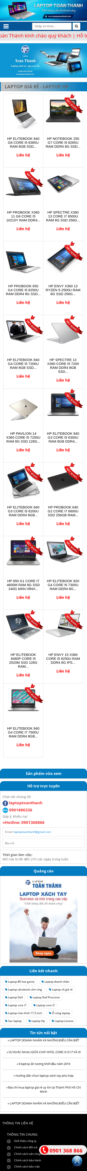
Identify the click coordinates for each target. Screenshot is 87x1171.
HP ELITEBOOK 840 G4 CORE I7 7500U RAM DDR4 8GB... (23, 732)
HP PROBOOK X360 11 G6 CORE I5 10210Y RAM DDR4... (23, 216)
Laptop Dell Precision (45, 997)
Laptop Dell (14, 997)
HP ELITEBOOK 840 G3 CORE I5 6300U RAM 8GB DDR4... (63, 437)
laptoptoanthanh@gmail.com (32, 832)
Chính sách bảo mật (27, 1166)
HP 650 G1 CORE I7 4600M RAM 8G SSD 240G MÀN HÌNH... (23, 585)
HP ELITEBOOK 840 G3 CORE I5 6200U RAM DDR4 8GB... (23, 511)
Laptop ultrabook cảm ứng (23, 989)
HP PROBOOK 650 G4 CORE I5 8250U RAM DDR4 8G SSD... (23, 290)
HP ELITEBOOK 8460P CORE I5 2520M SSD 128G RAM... (23, 660)
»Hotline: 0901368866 (24, 822)
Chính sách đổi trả (25, 1147)
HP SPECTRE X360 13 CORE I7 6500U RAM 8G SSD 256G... (63, 216)
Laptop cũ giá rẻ (61, 989)
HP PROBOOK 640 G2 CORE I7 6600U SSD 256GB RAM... (63, 511)
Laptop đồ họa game (20, 982)
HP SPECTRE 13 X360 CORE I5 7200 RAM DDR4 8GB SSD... (63, 365)
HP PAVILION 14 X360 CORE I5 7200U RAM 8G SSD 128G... (23, 437)
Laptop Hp (37, 1021)
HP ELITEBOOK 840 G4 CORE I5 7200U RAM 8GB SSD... (23, 364)
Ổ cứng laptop (59, 1013)
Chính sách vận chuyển (29, 1154)
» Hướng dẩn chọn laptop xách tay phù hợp (43, 1077)
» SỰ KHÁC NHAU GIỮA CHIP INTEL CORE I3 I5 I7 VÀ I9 (43, 1054)
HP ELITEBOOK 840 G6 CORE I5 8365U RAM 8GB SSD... (23, 142)
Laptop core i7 (15, 1005)
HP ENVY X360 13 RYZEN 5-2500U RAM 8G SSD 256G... (63, 290)
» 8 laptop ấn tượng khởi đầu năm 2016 (43, 1066)
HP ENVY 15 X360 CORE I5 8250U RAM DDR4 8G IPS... (63, 658)
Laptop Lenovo (63, 1021)
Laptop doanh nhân (55, 982)
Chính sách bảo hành (27, 1160)
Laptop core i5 (44, 1005)
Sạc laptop (13, 1021)
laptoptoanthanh (22, 802)
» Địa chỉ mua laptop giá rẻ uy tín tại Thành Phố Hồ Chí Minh (43, 1091)
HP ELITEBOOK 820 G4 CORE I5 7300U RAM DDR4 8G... (63, 585)
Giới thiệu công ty (25, 1141)
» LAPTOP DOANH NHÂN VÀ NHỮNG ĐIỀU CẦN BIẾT (43, 1042)
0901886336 (17, 810)
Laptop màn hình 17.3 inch (23, 1013)
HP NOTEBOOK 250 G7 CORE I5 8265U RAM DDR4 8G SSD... (63, 142)
